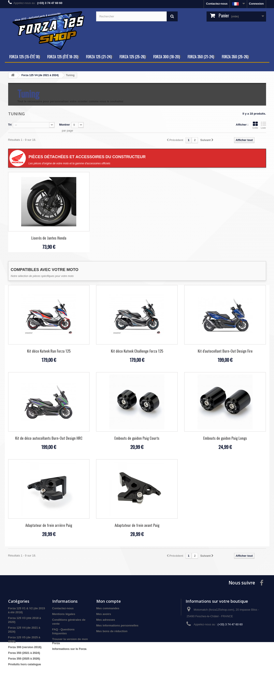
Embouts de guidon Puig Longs (225, 438)
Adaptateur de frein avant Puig (137, 525)
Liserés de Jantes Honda (48, 237)
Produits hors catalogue (24, 664)
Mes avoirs (103, 614)
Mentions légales (63, 614)
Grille (255, 125)
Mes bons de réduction (112, 631)
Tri (10, 124)
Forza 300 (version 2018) (24, 647)
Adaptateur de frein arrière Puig (48, 525)
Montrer (64, 124)
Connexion (256, 3)
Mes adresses (105, 619)
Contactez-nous (217, 3)
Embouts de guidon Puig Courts (136, 438)
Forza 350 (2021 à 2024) (24, 652)
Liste (263, 125)
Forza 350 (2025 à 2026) (24, 658)
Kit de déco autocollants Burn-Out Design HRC (48, 438)
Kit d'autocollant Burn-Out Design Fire (225, 350)
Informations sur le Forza (69, 648)
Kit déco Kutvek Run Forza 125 (49, 350)
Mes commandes (107, 608)
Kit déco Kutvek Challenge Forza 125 (137, 350)
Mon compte (108, 601)
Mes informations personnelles (117, 625)
